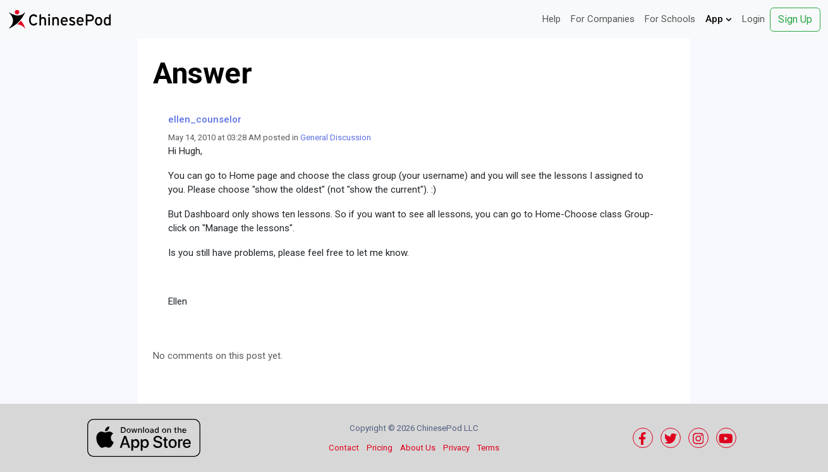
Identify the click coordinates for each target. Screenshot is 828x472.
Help (551, 19)
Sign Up (795, 19)
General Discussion (335, 137)
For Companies (603, 19)
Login (753, 19)
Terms (488, 447)
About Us (417, 447)
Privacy (456, 447)
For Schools (670, 19)
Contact (344, 447)
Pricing (380, 447)
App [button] (718, 19)
